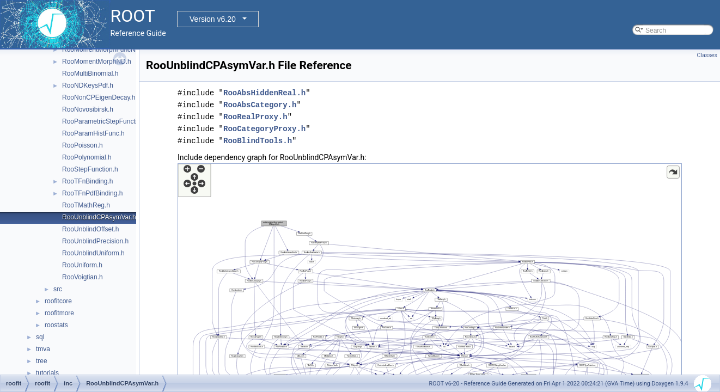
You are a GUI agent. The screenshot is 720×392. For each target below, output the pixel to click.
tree (41, 361)
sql (40, 337)
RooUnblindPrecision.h (95, 241)
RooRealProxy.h (255, 117)
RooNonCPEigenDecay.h (99, 97)
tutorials (47, 373)
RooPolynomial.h (87, 157)
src (57, 289)
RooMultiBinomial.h (90, 73)
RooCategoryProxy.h (264, 129)
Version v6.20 (213, 19)
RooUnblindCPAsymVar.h (99, 217)
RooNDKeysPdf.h (87, 85)
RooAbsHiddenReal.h (264, 93)
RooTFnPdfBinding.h (92, 193)
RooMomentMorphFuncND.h (103, 49)
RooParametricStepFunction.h (106, 121)
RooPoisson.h (82, 145)
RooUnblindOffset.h (90, 229)
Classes (707, 55)
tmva (43, 349)
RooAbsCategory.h (259, 105)
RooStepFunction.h (90, 169)
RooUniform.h (82, 265)
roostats (56, 325)
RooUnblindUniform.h (93, 253)
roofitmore (59, 313)
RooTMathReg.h (86, 205)
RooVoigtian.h (82, 277)
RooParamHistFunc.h (93, 133)
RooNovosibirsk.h (87, 109)
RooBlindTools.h (257, 141)
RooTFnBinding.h (87, 181)
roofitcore (58, 301)
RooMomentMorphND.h (96, 61)
